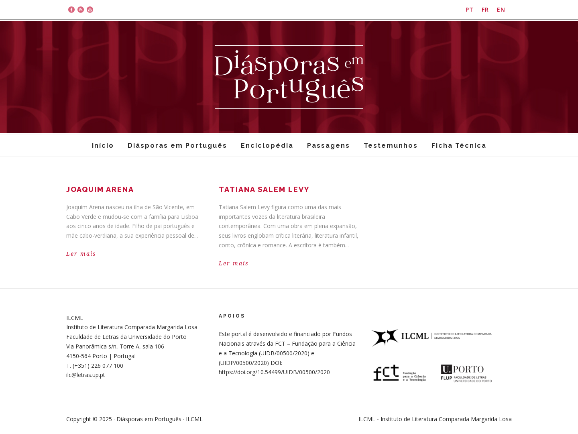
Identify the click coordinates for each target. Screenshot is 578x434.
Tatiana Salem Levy (264, 189)
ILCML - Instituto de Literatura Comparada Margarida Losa (435, 419)
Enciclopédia (267, 145)
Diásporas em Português (177, 145)
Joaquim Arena (100, 189)
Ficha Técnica (458, 145)
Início (103, 145)
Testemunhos (391, 145)
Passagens (328, 145)
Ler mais (81, 254)
